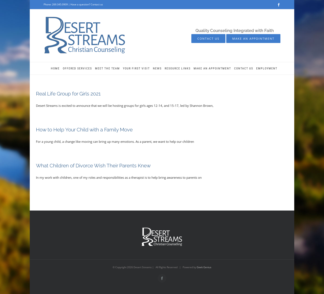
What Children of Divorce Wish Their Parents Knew (93, 166)
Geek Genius (204, 267)
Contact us (97, 4)
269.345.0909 (60, 4)
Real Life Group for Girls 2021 (68, 94)
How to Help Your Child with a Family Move (84, 130)
